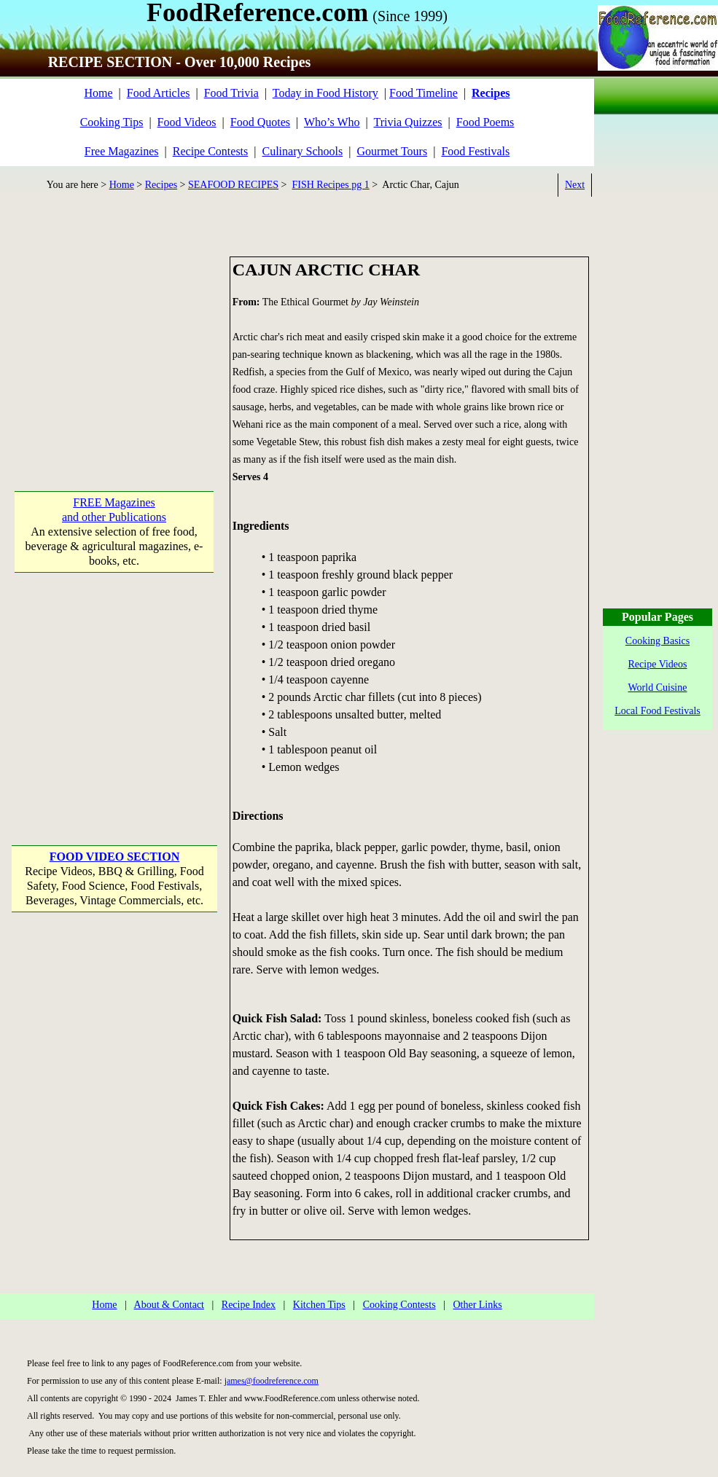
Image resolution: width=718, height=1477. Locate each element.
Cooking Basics (657, 640)
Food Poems (485, 122)
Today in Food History (325, 93)
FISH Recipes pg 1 (331, 184)
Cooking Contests (399, 1304)
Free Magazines (122, 151)
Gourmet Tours (391, 151)
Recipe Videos (657, 664)
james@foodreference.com (272, 1381)
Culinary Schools (302, 151)
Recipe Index (249, 1304)
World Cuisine (657, 687)
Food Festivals (475, 151)
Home (98, 93)
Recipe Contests (211, 151)
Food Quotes (260, 122)
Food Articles (158, 93)
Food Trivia (231, 93)
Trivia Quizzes (407, 122)
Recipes (161, 184)
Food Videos (186, 122)
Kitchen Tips (319, 1304)
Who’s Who (332, 122)
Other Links (477, 1304)
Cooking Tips (112, 122)
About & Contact (169, 1304)
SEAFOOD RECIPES (233, 184)
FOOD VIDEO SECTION (114, 856)
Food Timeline (423, 93)
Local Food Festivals (657, 710)
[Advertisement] (114, 347)
